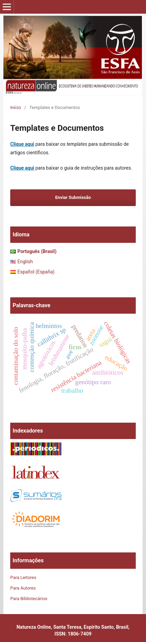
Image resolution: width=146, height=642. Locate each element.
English (25, 261)
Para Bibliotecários (28, 598)
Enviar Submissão (73, 197)
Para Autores (23, 588)
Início (15, 107)
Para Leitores (23, 577)
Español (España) (36, 272)
